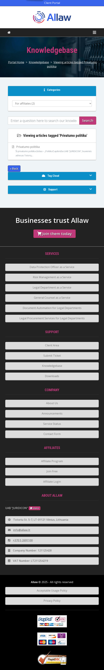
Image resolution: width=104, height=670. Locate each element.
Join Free (52, 471)
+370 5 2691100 (20, 540)
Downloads (52, 376)
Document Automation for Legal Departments (52, 308)
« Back (14, 168)
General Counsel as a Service (52, 297)
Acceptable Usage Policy (52, 590)
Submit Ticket (52, 355)
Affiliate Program (52, 461)
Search (87, 120)
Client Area (52, 345)
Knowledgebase (39, 62)
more (34, 508)
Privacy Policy (52, 601)
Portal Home (16, 62)
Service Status (52, 424)
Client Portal (52, 3)
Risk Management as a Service (52, 277)
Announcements (52, 413)
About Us (52, 403)
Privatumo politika (52, 151)
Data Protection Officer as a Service (52, 267)
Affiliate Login (52, 481)
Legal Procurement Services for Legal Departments (52, 318)
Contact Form (52, 434)
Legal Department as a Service (52, 287)
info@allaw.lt (19, 530)
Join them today (54, 233)
